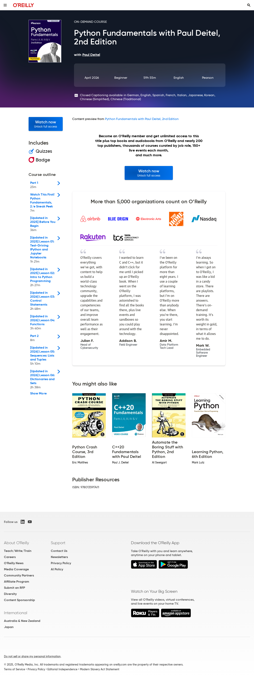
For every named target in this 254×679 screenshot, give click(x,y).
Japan (8, 627)
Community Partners (19, 575)
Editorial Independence (62, 669)
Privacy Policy (61, 563)
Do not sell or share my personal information (32, 656)
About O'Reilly (16, 542)
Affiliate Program (16, 581)
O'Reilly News (13, 563)
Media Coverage (16, 569)
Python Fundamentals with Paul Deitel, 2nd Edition (142, 119)
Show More (38, 393)
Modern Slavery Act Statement (99, 669)
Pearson (208, 78)
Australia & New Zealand (22, 621)
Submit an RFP (14, 588)
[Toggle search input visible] (249, 5)
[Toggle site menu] (5, 5)
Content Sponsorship (19, 600)
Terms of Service (14, 669)
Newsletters (59, 557)
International (15, 612)
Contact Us (59, 551)
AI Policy (57, 569)
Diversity (10, 594)
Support (58, 542)
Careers (10, 557)
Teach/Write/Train (17, 551)
